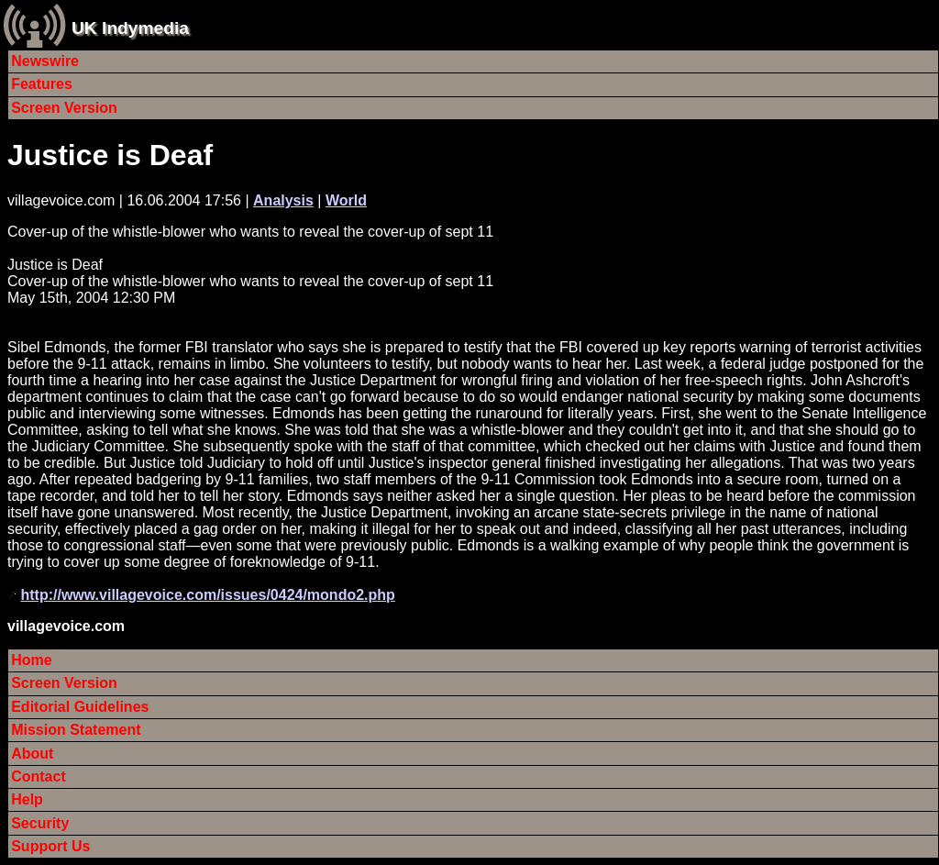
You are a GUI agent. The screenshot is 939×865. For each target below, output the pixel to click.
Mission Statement (75, 729)
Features (41, 84)
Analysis (283, 200)
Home (31, 660)
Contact (38, 776)
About (32, 753)
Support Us (50, 846)
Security (40, 823)
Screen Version (64, 108)
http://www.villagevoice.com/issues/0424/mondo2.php (207, 595)
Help (27, 799)
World (346, 200)
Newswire (45, 61)
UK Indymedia (130, 28)
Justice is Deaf (110, 155)
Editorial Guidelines (80, 707)
